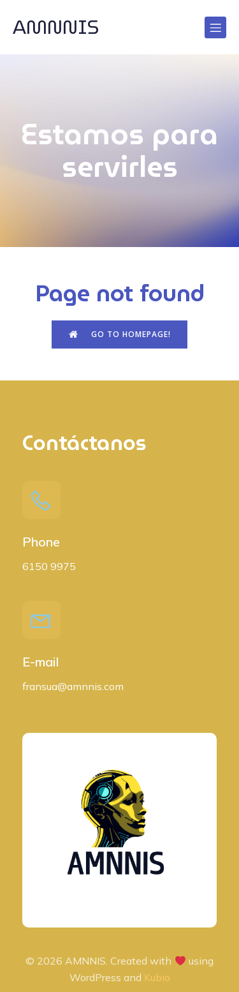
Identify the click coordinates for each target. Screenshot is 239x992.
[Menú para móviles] (215, 27)
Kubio (157, 977)
